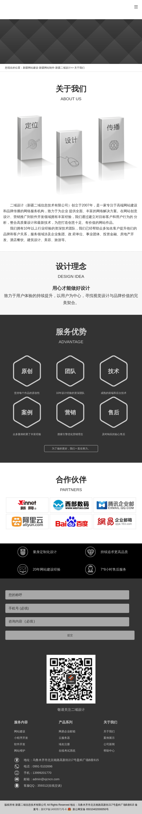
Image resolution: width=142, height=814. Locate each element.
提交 (70, 635)
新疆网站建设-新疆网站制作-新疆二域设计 (47, 67)
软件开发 (19, 744)
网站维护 (19, 750)
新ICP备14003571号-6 (54, 809)
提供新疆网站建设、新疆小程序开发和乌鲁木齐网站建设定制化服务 (68, 11)
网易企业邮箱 (67, 731)
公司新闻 (109, 744)
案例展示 (109, 737)
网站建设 (19, 731)
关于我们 (79, 67)
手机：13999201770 (37, 772)
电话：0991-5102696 (38, 766)
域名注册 (64, 744)
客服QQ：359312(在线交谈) (43, 785)
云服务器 (64, 737)
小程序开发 (21, 737)
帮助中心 (109, 750)
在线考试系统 (67, 750)
